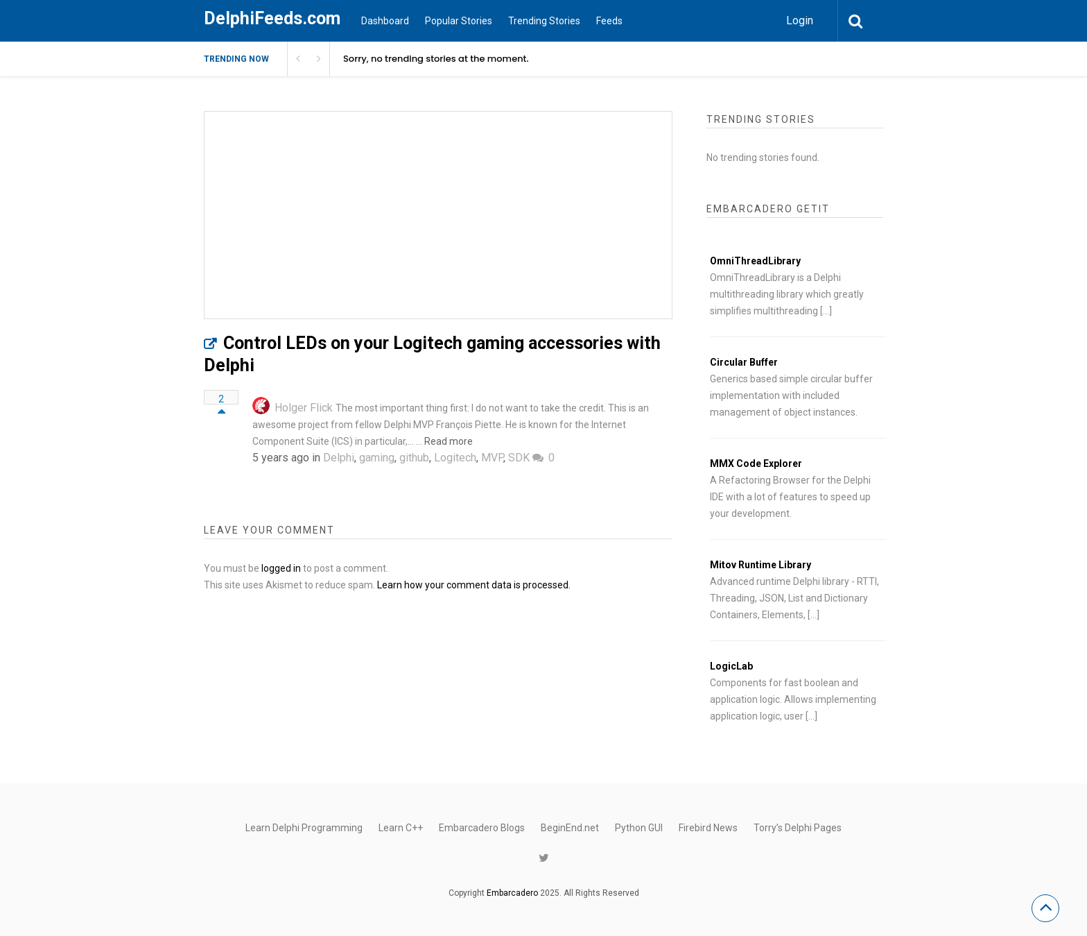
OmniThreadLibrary (755, 260)
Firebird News (708, 828)
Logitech (455, 457)
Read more (448, 441)
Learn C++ (401, 828)
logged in (281, 568)
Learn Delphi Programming (304, 828)
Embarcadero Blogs (482, 828)
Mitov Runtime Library (760, 564)
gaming (376, 457)
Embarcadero (512, 893)
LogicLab (731, 666)
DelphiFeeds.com (272, 18)
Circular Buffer (744, 362)
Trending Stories (544, 20)
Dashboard (385, 20)
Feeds (609, 20)
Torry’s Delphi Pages (798, 828)
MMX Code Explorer (756, 463)
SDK (519, 457)
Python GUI (639, 828)
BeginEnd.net (570, 828)
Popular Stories (458, 20)
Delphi (338, 457)
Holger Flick (304, 407)
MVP (492, 457)
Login (799, 20)
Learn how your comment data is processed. (474, 584)
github (414, 457)
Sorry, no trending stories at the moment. (436, 58)
